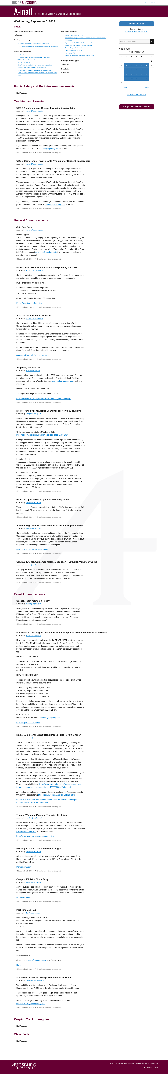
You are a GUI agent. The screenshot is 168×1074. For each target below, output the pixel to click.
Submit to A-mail (136, 24)
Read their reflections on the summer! (32, 550)
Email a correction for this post (49, 152)
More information (23, 867)
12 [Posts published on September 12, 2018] (136, 69)
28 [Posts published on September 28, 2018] (146, 78)
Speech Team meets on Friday (74, 35)
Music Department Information (29, 303)
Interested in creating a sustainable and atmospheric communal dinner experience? (62, 632)
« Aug (126, 87)
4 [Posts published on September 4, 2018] (131, 65)
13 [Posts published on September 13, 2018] (141, 69)
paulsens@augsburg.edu (34, 230)
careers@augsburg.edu (36, 960)
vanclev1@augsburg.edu (34, 318)
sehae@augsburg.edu (33, 635)
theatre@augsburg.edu (26, 831)
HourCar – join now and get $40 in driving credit (32, 67)
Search (154, 3)
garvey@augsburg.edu (33, 414)
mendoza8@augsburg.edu (35, 980)
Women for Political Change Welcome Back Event (79, 55)
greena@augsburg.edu (33, 528)
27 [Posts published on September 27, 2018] (141, 78)
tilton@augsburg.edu (33, 913)
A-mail (23, 11)
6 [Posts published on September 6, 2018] (141, 65)
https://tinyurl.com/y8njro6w (28, 722)
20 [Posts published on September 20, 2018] (141, 74)
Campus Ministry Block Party (73, 50)
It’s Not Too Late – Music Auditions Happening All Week (34, 57)
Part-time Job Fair (70, 53)
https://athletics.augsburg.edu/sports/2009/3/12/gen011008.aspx (43, 398)
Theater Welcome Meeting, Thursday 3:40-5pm (78, 45)
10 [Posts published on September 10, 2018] (126, 69)
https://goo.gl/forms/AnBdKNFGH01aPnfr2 (56, 795)
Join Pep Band (22, 55)
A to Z (147, 3)
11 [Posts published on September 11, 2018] (131, 69)
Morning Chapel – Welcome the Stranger (77, 48)
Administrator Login (151, 1067)
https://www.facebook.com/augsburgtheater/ (35, 836)
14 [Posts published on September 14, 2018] (146, 69)
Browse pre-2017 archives (136, 94)
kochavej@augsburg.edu (34, 111)
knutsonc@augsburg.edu (34, 270)
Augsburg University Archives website (32, 355)
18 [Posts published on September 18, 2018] (131, 74)
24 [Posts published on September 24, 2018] (126, 78)
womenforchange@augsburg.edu (30, 1003)
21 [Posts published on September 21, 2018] (146, 74)
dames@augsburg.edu (33, 851)
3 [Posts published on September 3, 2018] (126, 65)
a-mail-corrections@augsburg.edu (136, 31)
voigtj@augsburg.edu (33, 370)
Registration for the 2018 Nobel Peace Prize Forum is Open (82, 43)
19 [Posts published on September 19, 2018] (136, 74)
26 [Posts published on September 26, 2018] (136, 78)
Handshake (21, 965)
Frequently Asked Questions (136, 106)
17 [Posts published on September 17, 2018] (126, 74)
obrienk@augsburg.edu (49, 149)
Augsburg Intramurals (24, 62)
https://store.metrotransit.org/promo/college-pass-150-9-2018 (42, 435)
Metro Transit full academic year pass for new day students (35, 65)
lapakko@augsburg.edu (34, 604)
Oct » (147, 87)
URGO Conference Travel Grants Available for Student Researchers (38, 46)
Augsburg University (128, 1063)
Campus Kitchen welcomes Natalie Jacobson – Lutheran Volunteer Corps (56, 562)
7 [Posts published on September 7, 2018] (146, 65)
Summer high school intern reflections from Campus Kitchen (35, 70)
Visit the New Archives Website (27, 60)
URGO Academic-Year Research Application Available (33, 43)
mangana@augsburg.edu (34, 738)
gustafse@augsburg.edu (34, 818)
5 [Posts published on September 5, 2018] (136, 65)
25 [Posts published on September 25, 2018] (131, 78)
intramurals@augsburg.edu (62, 381)
